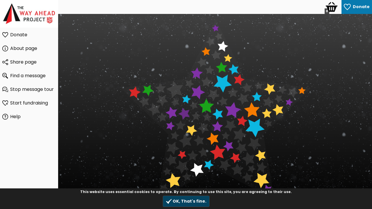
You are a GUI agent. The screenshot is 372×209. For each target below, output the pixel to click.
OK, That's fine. (186, 201)
